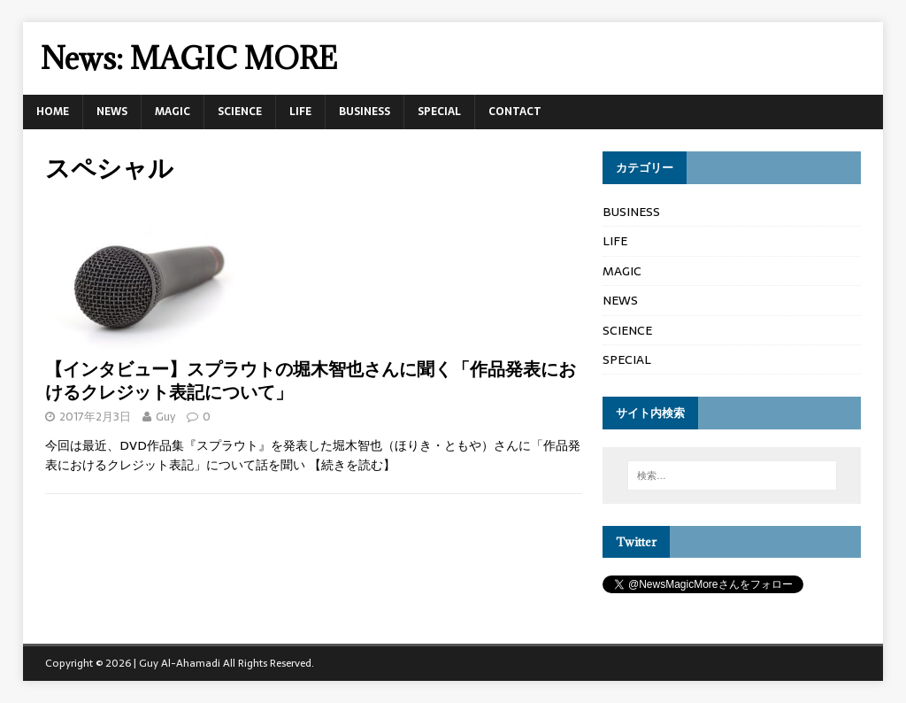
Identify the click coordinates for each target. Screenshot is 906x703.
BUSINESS (364, 111)
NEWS (111, 111)
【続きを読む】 (352, 465)
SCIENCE (240, 111)
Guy (165, 416)
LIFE (300, 111)
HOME (52, 111)
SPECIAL (439, 111)
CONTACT (514, 111)
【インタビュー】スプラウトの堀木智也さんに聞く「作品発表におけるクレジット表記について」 (310, 380)
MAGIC (172, 111)
